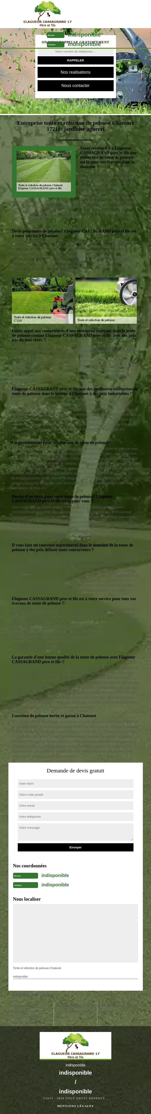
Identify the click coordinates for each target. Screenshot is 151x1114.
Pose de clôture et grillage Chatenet (74, 1014)
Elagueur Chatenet (25, 1017)
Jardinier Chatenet (25, 1005)
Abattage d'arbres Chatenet (75, 1005)
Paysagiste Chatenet (27, 1011)
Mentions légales (75, 1106)
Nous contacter (75, 85)
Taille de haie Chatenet (28, 1023)
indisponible (84, 34)
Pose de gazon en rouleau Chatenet (118, 1008)
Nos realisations (75, 72)
